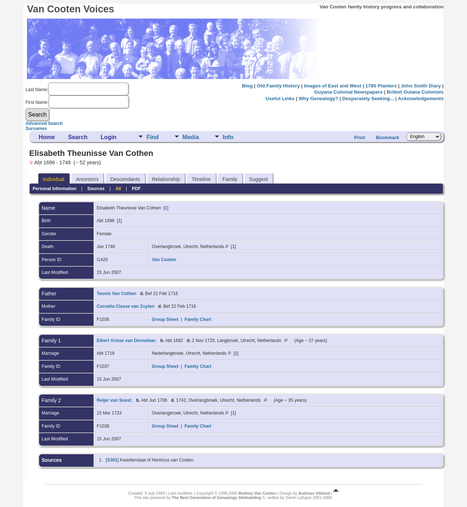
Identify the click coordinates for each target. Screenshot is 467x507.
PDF (136, 188)
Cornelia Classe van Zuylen (125, 306)
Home (47, 137)
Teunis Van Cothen (116, 293)
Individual (53, 179)
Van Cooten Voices (70, 9)
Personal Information (54, 188)
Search (77, 137)
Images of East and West (332, 86)
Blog (247, 86)
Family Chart (198, 319)
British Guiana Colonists (415, 92)
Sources (95, 188)
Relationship (166, 179)
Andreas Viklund (314, 493)
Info (228, 137)
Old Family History (278, 86)
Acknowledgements (421, 98)
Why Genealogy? (318, 98)
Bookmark (387, 137)
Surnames (36, 128)
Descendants (125, 179)
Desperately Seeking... (368, 98)
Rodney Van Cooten (257, 493)
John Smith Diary (421, 86)
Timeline (201, 179)
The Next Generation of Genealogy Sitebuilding (216, 497)
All (118, 188)
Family (230, 179)
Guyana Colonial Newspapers (348, 92)
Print (359, 137)
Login (109, 137)
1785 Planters (381, 86)
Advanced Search (44, 123)
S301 (112, 460)
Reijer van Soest (114, 400)
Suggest (258, 179)
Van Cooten (164, 259)
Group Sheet (165, 319)
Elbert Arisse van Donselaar (126, 340)
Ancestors (87, 179)
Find (152, 137)
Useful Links (280, 98)
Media (190, 137)
